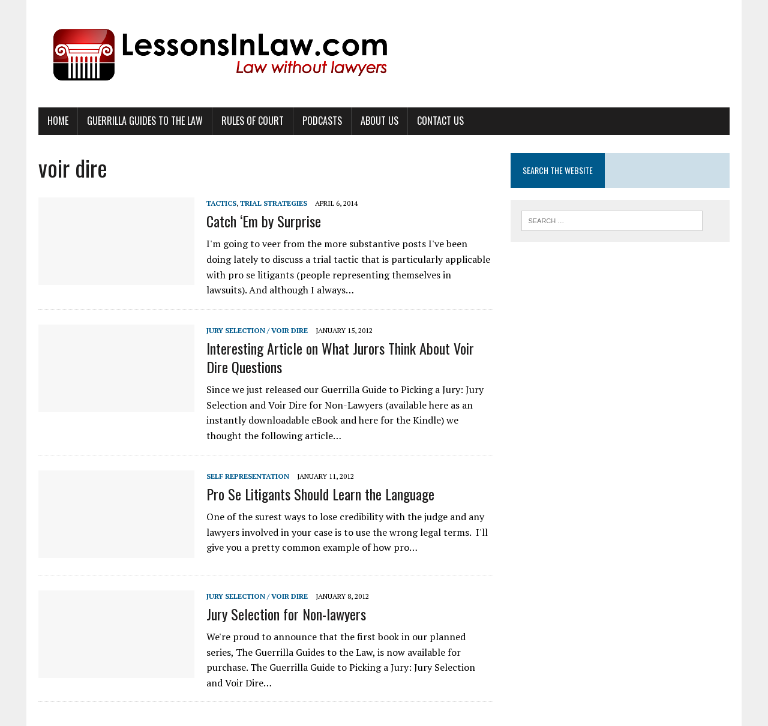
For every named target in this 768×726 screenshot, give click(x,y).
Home (57, 120)
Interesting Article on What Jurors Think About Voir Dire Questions (340, 357)
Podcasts (322, 120)
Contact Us (440, 120)
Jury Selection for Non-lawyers (286, 614)
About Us (379, 120)
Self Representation (247, 476)
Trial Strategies (273, 203)
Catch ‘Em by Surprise (263, 221)
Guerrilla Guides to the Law (145, 120)
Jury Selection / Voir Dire (257, 330)
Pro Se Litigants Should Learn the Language (320, 494)
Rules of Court (252, 120)
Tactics (221, 203)
